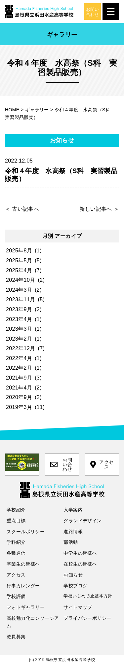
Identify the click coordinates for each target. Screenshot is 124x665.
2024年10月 (20, 280)
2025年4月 (19, 270)
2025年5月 (19, 260)
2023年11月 (20, 299)
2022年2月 (19, 368)
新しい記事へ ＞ (99, 209)
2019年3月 (19, 407)
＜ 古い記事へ (22, 209)
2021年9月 (19, 378)
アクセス (102, 464)
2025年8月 (19, 250)
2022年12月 (20, 348)
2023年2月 (19, 339)
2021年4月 (19, 387)
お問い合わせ (61, 464)
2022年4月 (19, 358)
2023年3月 (19, 329)
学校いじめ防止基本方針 (87, 595)
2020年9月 (19, 397)
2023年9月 (19, 309)
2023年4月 (19, 319)
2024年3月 (19, 290)
